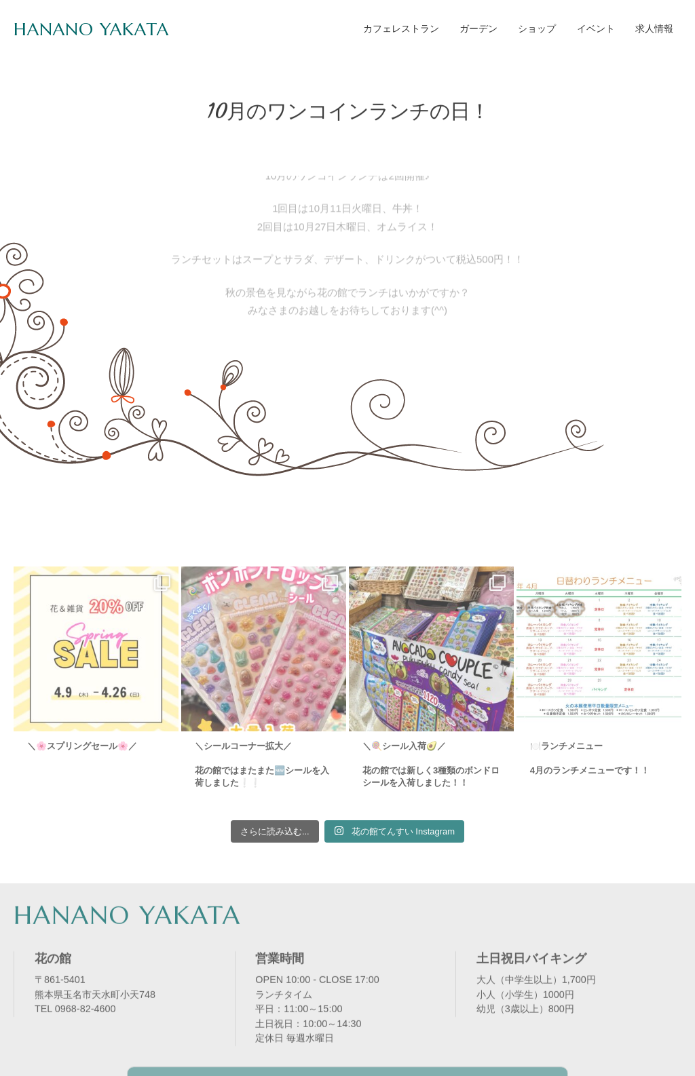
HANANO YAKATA (91, 29)
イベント (596, 28)
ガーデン (478, 28)
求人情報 (654, 28)
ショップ (537, 28)
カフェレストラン (401, 28)
